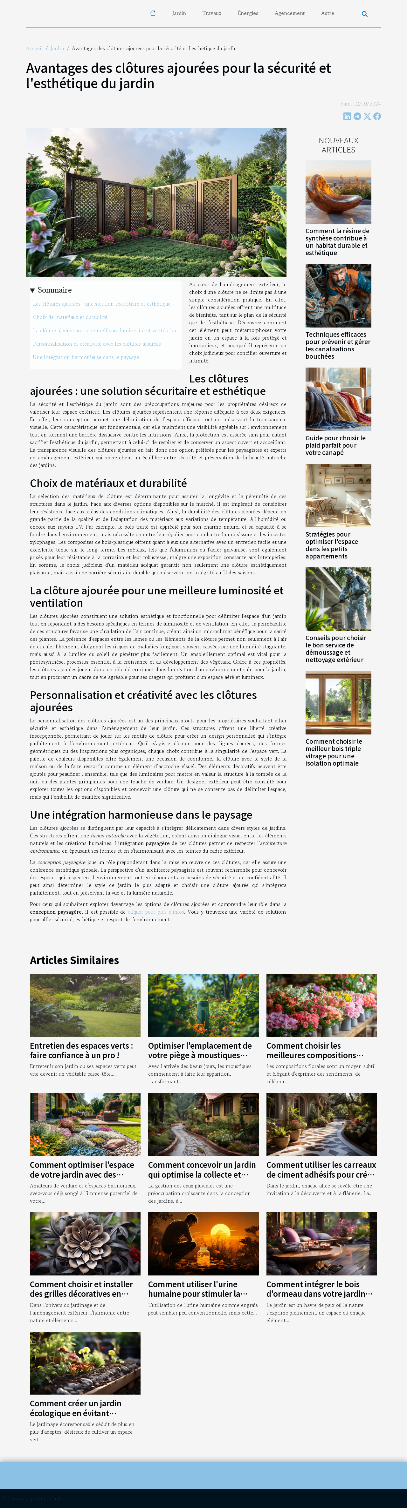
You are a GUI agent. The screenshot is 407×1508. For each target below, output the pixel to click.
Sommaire (55, 289)
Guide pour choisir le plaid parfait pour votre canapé (336, 445)
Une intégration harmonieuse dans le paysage (86, 357)
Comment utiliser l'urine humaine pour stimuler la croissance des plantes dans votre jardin (198, 1298)
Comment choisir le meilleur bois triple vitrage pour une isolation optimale (334, 752)
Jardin (179, 13)
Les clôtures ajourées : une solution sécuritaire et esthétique (101, 304)
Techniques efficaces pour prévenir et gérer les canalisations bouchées (338, 345)
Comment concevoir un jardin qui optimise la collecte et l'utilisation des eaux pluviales (203, 1174)
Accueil (34, 48)
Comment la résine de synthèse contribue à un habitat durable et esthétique (337, 241)
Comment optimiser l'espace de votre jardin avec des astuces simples (82, 1174)
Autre (327, 13)
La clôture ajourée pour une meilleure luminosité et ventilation (105, 330)
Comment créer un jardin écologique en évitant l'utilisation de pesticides (75, 1412)
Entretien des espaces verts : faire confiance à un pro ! (81, 1050)
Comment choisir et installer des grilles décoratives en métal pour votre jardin (81, 1293)
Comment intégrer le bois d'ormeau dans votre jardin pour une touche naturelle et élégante (318, 1298)
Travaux (212, 13)
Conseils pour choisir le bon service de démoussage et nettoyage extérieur (336, 648)
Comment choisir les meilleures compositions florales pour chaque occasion (320, 1055)
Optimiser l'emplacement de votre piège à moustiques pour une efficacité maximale (201, 1055)
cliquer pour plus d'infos (156, 912)
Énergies (248, 13)
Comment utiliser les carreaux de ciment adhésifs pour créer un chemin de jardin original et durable (321, 1179)
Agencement (290, 13)
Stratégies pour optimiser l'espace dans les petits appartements (332, 545)
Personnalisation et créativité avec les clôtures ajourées (97, 344)
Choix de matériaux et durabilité (70, 317)
